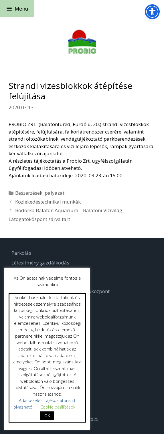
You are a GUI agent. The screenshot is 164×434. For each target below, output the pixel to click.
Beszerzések (28, 193)
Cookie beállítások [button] (57, 407)
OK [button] (47, 415)
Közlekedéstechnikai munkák (48, 201)
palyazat (54, 193)
